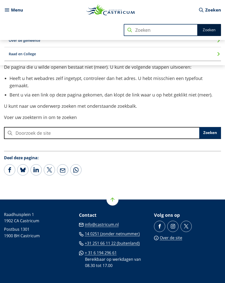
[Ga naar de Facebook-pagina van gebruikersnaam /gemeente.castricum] (159, 226)
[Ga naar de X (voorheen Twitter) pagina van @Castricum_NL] (186, 226)
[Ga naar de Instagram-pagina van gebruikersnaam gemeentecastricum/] (172, 226)
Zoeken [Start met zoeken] (209, 29)
